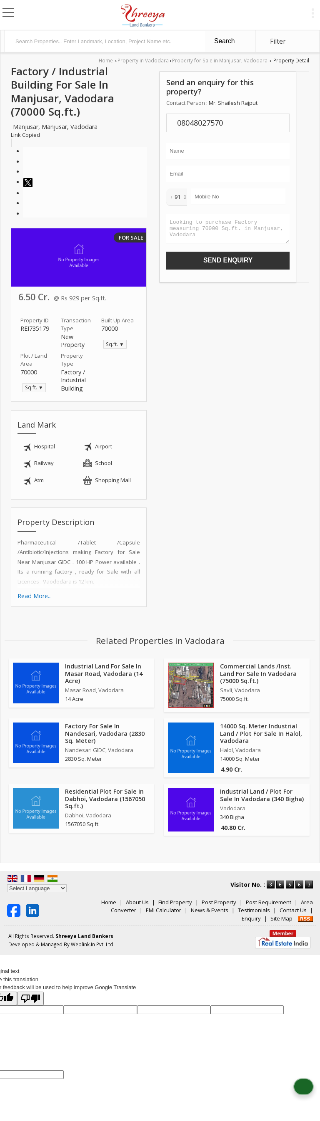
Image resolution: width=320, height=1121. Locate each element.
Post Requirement (268, 902)
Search (224, 41)
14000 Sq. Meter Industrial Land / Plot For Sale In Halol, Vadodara (261, 733)
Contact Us (293, 910)
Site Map (281, 918)
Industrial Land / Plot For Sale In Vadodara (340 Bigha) (262, 794)
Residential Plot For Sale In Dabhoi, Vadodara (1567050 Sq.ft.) (105, 798)
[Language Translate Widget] (37, 888)
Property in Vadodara (143, 60)
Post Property (219, 902)
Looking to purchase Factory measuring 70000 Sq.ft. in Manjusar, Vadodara (228, 230)
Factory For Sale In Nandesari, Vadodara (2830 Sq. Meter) (105, 733)
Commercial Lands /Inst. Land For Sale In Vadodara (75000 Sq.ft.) (258, 673)
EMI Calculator (163, 910)
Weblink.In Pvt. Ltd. (93, 944)
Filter (278, 41)
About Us (137, 902)
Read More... (35, 596)
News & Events (209, 910)
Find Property (175, 902)
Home (106, 60)
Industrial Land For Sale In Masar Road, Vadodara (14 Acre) (103, 673)
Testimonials (254, 910)
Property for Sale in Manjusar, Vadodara (220, 60)
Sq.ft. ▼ (115, 344)
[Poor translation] (30, 998)
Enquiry (251, 918)
